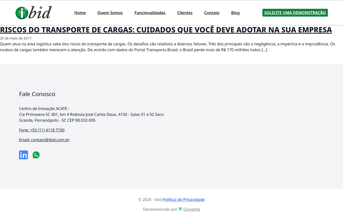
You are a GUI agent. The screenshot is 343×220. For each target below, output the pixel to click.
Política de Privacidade (184, 199)
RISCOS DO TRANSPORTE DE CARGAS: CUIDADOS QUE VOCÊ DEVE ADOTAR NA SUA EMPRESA (166, 30)
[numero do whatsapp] (36, 154)
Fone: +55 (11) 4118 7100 (41, 130)
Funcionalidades (150, 12)
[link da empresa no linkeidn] (23, 154)
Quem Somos (110, 12)
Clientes (185, 12)
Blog (235, 12)
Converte (189, 209)
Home (80, 12)
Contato (212, 12)
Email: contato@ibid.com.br (44, 139)
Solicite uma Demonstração (295, 12)
